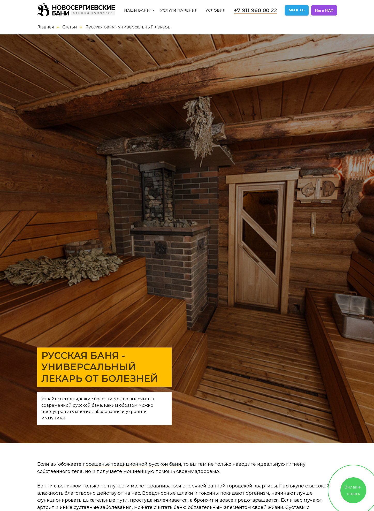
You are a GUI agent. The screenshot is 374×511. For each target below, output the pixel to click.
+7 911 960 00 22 (255, 10)
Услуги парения (179, 10)
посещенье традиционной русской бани (132, 464)
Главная (45, 27)
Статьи (69, 27)
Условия (215, 10)
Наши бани (137, 10)
